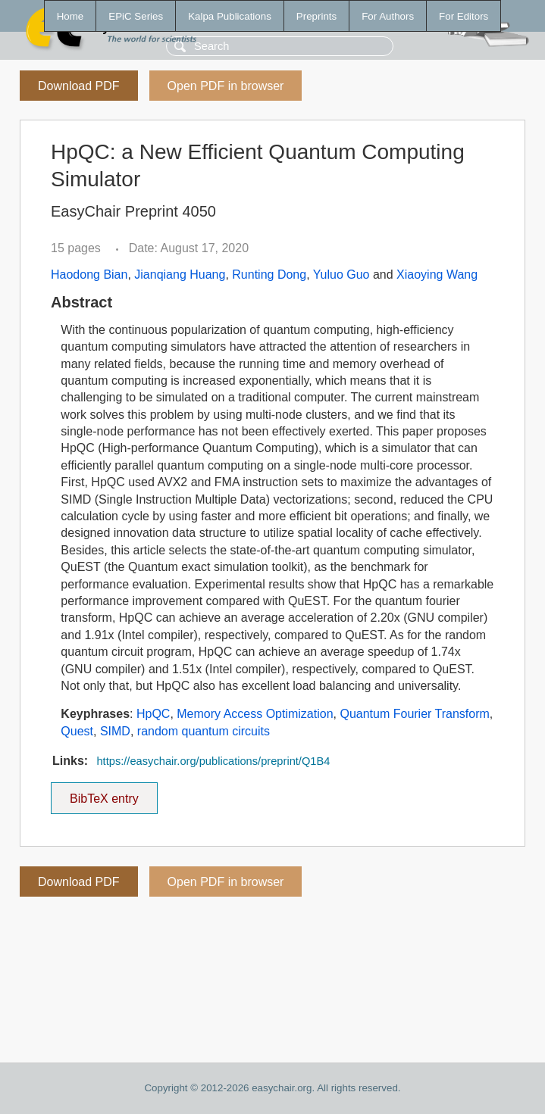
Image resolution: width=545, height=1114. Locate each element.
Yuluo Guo (341, 274)
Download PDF (79, 86)
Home (70, 16)
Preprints (316, 16)
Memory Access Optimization (255, 713)
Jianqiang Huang (179, 274)
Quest (77, 731)
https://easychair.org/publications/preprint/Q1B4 (213, 761)
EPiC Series (135, 16)
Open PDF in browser (226, 86)
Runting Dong (269, 274)
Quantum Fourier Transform (414, 713)
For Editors (463, 16)
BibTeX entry (104, 793)
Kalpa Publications (229, 16)
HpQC (153, 713)
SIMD (115, 731)
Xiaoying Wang (437, 274)
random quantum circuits (203, 731)
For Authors (388, 16)
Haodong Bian (89, 274)
